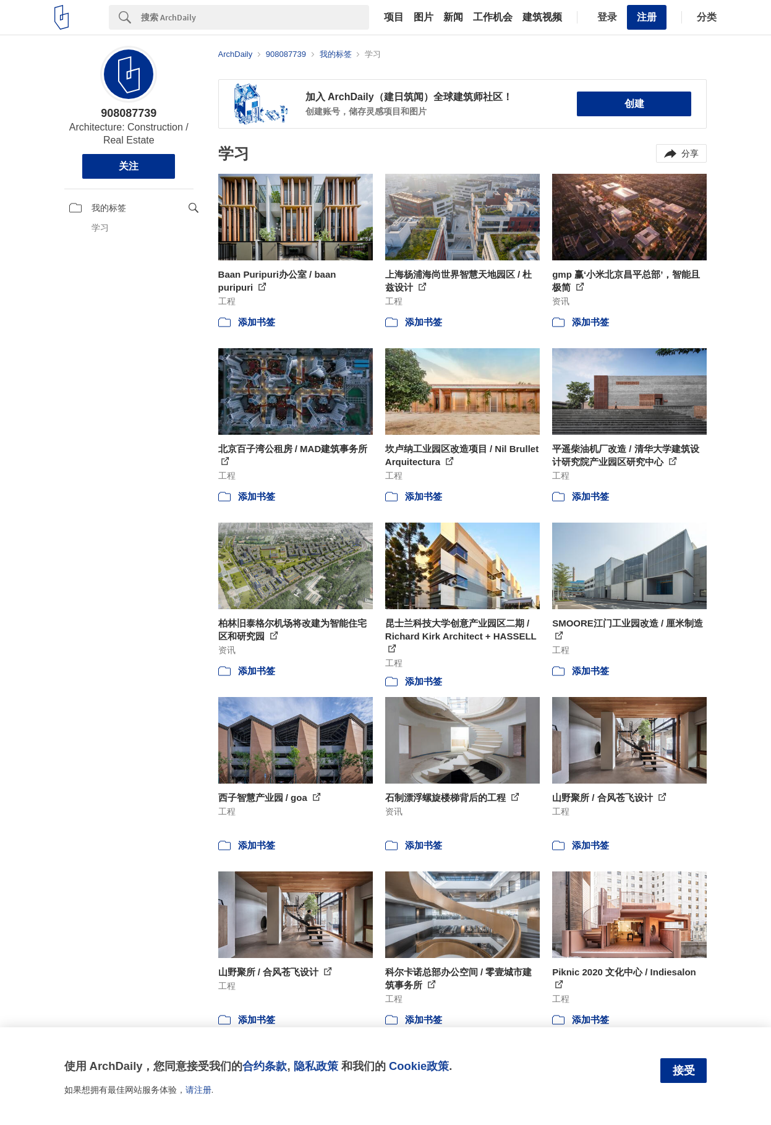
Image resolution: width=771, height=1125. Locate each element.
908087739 (128, 113)
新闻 (453, 17)
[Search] (255, 17)
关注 (128, 166)
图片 (423, 17)
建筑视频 (542, 17)
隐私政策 (316, 1065)
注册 (647, 17)
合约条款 (264, 1065)
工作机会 (493, 17)
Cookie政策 (419, 1065)
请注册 (198, 1090)
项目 (394, 17)
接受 (684, 1070)
